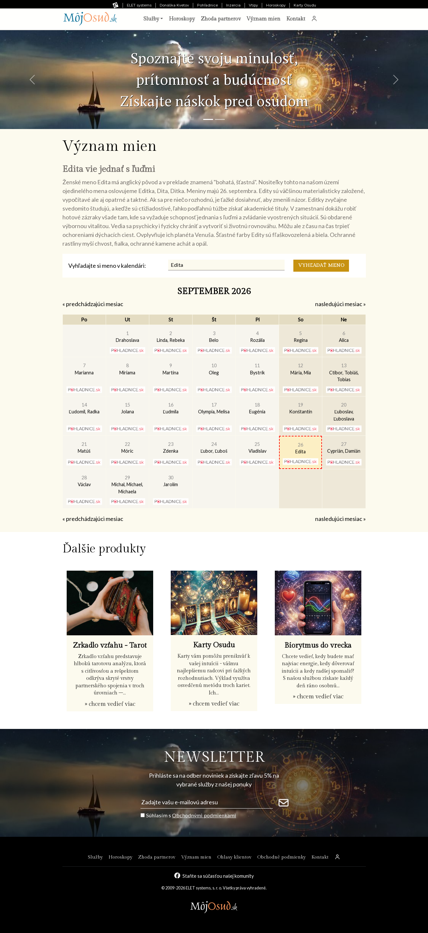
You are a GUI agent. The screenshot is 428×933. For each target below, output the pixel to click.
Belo (214, 336)
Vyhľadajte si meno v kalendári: (107, 265)
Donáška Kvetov (174, 5)
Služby (95, 857)
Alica (344, 336)
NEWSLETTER (214, 757)
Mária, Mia (300, 369)
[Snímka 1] (208, 119)
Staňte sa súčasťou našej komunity (218, 875)
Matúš (84, 447)
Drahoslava (127, 336)
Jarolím (170, 481)
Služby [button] (151, 19)
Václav (84, 481)
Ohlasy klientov (234, 857)
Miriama (127, 369)
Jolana (127, 408)
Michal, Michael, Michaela (127, 484)
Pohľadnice (207, 5)
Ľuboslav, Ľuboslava (343, 411)
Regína (301, 336)
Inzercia (233, 5)
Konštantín (300, 408)
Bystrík (257, 369)
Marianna (84, 369)
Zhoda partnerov (221, 19)
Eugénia (257, 408)
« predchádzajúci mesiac (92, 303)
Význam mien (263, 19)
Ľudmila (171, 408)
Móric (127, 447)
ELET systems (139, 5)
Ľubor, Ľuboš (213, 447)
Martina (171, 369)
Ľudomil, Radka (84, 408)
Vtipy (253, 5)
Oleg (214, 369)
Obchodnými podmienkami (204, 815)
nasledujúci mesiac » (340, 303)
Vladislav (257, 447)
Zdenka (170, 447)
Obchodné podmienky (281, 857)
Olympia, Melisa (214, 408)
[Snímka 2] (220, 119)
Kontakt (295, 19)
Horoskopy (276, 5)
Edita (300, 448)
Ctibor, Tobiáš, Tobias (344, 372)
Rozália (257, 336)
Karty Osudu (305, 5)
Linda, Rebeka (171, 336)
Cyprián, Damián (343, 447)
